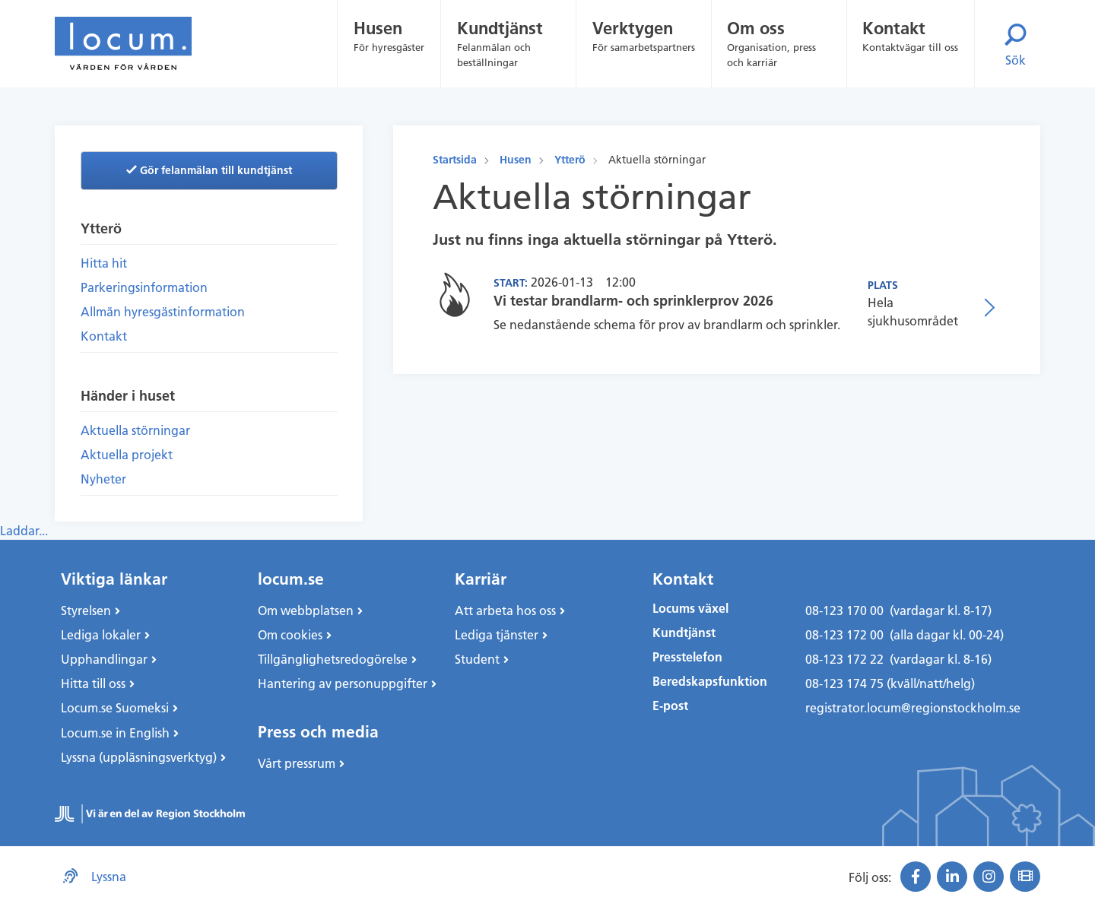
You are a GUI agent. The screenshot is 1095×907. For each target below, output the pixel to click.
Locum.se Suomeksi (115, 707)
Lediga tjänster (496, 634)
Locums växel (690, 608)
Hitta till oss (93, 683)
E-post (670, 706)
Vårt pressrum (296, 763)
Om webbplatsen (306, 610)
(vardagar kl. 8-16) (941, 659)
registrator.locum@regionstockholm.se (912, 707)
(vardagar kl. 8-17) (941, 610)
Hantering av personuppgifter (342, 683)
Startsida (455, 159)
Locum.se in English (115, 733)
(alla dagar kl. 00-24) (947, 634)
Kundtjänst (684, 633)
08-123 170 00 (844, 610)
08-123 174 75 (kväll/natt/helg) (890, 683)
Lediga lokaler (101, 634)
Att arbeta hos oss (505, 610)
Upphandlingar (104, 659)
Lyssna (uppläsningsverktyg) (139, 757)
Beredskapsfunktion (709, 681)
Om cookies (290, 634)
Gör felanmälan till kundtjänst (209, 170)
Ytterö (570, 159)
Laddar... (24, 530)
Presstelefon (687, 657)
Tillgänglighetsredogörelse (333, 659)
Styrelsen (86, 610)
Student (477, 659)
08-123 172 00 (844, 634)
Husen (516, 159)
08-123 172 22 (844, 659)
